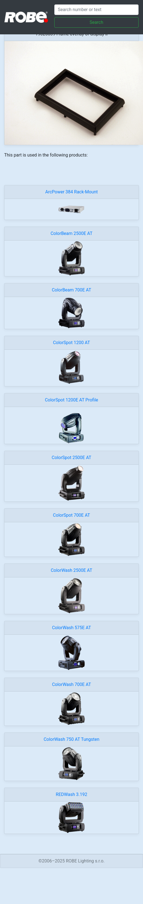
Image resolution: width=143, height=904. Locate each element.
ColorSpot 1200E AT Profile (71, 400)
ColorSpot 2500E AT (71, 457)
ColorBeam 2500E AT (71, 233)
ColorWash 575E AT (71, 627)
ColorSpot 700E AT (71, 515)
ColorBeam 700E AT (71, 290)
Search (96, 22)
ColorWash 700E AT (71, 684)
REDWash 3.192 (71, 794)
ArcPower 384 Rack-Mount (71, 191)
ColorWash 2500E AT (71, 570)
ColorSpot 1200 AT (71, 342)
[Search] (96, 9)
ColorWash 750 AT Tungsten (71, 739)
